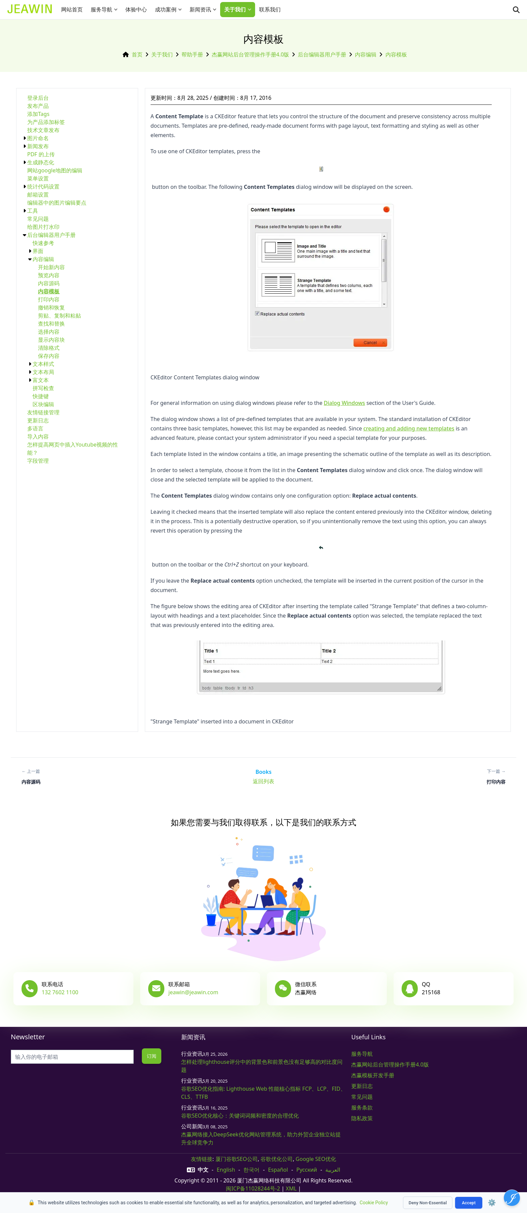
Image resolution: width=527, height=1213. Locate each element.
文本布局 (43, 372)
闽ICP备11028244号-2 (253, 1188)
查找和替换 (51, 323)
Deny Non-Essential (428, 1202)
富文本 (41, 380)
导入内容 (38, 436)
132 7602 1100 (60, 992)
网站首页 (72, 9)
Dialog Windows (344, 403)
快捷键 (41, 396)
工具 (32, 210)
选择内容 (48, 331)
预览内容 (48, 275)
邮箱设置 (38, 194)
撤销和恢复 (51, 307)
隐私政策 (362, 1118)
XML (291, 1188)
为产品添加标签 (46, 122)
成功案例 (165, 9)
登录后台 (38, 97)
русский (306, 1169)
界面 (38, 251)
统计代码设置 (43, 186)
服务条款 (362, 1107)
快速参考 (43, 243)
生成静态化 (40, 162)
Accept (469, 1202)
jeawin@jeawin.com (193, 992)
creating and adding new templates (408, 428)
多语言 (35, 428)
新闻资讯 (200, 9)
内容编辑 (365, 54)
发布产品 (38, 106)
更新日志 (38, 420)
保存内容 (48, 356)
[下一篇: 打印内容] (496, 776)
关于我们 (235, 9)
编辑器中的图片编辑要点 (56, 202)
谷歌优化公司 (276, 1159)
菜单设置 (38, 178)
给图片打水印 (43, 227)
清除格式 (48, 347)
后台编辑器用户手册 (322, 54)
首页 (137, 54)
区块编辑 (43, 404)
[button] (117, 9)
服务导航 (101, 9)
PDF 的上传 (41, 154)
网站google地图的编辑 (54, 170)
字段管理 (38, 460)
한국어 (251, 1169)
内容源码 (48, 283)
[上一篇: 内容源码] (31, 776)
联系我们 (270, 9)
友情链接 (201, 1159)
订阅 (151, 1056)
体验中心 (136, 9)
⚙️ (492, 1203)
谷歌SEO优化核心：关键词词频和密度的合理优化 (240, 1115)
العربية (332, 1169)
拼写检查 (43, 388)
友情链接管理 (43, 412)
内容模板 (396, 54)
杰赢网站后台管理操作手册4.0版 (250, 54)
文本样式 (43, 364)
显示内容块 (51, 339)
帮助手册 (192, 54)
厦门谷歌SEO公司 (236, 1159)
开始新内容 (51, 267)
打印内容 (48, 299)
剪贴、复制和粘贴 (59, 315)
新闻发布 (38, 146)
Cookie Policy (374, 1202)
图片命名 (38, 138)
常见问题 (38, 218)
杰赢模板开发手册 (372, 1075)
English (226, 1169)
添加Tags (38, 114)
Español (278, 1169)
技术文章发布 (43, 130)
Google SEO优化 (316, 1159)
